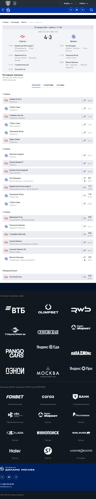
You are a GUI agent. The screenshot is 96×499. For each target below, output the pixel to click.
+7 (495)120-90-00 (7, 484)
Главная (5, 22)
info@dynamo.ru (6, 487)
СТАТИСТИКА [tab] (48, 85)
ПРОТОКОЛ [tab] (36, 85)
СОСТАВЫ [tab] (60, 85)
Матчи (24, 22)
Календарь (15, 22)
